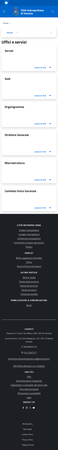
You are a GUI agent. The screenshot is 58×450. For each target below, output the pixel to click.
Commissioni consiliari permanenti (29, 242)
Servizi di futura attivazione (29, 266)
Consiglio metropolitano (29, 234)
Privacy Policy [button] (27, 439)
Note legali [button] (27, 429)
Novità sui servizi (29, 289)
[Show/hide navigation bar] (4, 11)
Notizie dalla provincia (29, 281)
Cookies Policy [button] (27, 434)
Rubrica (29, 246)
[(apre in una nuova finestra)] (29, 385)
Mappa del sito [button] (28, 445)
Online (29, 262)
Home (5, 23)
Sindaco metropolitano (29, 230)
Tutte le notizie (29, 277)
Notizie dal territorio (29, 285)
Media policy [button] (27, 423)
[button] (52, 11)
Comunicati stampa (28, 294)
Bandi (29, 305)
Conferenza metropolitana (29, 238)
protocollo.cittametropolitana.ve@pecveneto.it (29, 358)
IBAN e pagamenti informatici (29, 257)
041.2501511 (30, 352)
